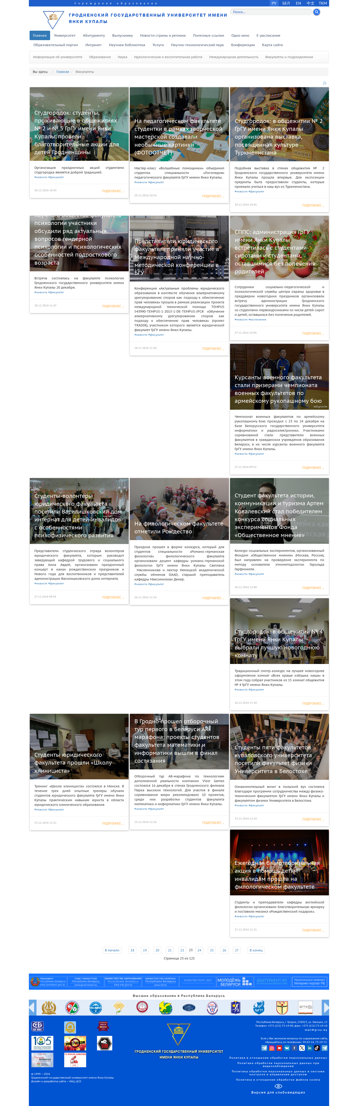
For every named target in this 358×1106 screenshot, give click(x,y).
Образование (100, 57)
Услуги (158, 45)
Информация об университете (57, 57)
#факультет (56, 177)
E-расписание (268, 35)
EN (298, 3)
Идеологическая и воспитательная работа (168, 57)
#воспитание (257, 319)
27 (237, 950)
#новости (40, 177)
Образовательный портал (55, 45)
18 (132, 950)
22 (182, 950)
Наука (122, 57)
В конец (256, 950)
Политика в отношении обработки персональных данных (278, 1058)
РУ (274, 3)
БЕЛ (286, 3)
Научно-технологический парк (197, 45)
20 (157, 950)
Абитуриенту (94, 35)
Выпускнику (122, 35)
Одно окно (240, 35)
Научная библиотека (127, 45)
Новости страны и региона (163, 35)
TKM (323, 3)
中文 (311, 3)
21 (170, 950)
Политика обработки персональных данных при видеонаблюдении (278, 1064)
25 (212, 950)
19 (145, 950)
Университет (65, 35)
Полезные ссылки (208, 35)
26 (224, 950)
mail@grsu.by (316, 1030)
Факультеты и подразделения (289, 57)
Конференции (243, 45)
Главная (40, 35)
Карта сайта (272, 45)
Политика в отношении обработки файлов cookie (278, 1080)
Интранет (93, 45)
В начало (112, 950)
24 (199, 950)
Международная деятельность (233, 57)
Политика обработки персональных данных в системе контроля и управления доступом (278, 1073)
